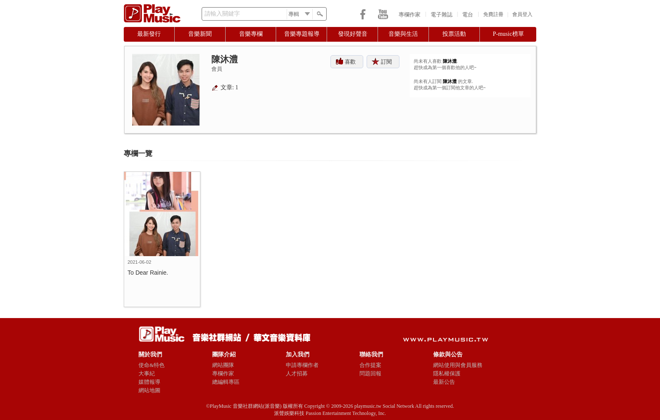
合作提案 (370, 365)
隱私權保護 (446, 373)
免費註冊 (493, 14)
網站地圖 (149, 390)
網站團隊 (223, 365)
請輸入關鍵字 (222, 14)
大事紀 (146, 373)
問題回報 (370, 373)
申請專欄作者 (302, 365)
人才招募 (297, 373)
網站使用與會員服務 (457, 365)
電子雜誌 (441, 14)
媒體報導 (149, 382)
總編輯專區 (226, 382)
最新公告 (444, 382)
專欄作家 (409, 14)
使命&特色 (151, 365)
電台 (467, 14)
